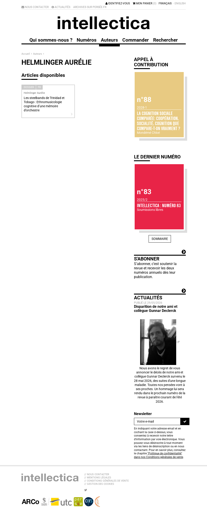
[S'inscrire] (184, 421)
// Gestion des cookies (99, 484)
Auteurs (38, 53)
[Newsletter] (157, 421)
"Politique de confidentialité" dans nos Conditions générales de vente (158, 455)
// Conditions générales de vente (106, 480)
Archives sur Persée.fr (89, 7)
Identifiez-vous (117, 3)
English (180, 3)
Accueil (26, 53)
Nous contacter (35, 7)
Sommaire (160, 239)
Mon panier (144, 3)
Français (165, 3)
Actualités (61, 7)
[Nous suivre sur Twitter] (85, 490)
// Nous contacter (96, 474)
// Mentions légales (97, 477)
